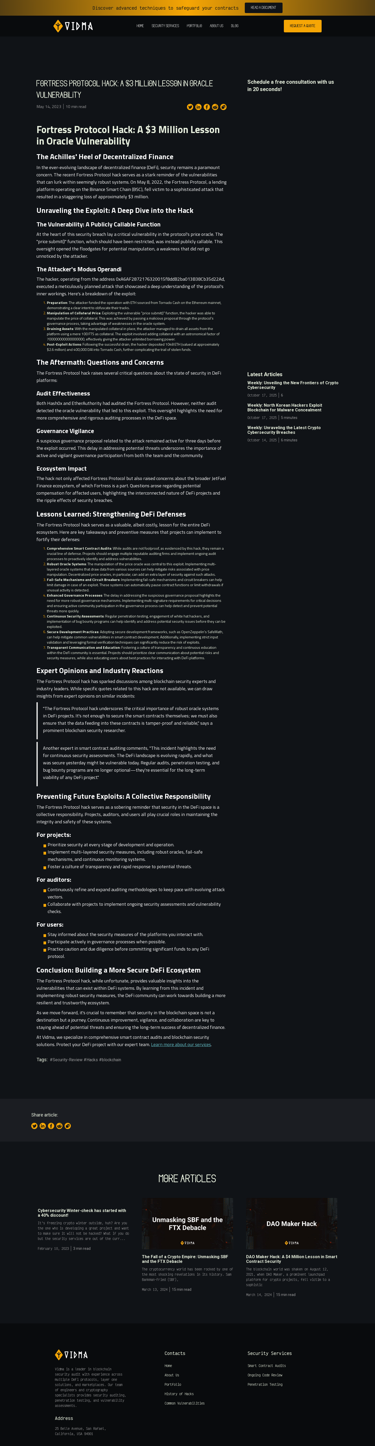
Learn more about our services (181, 1044)
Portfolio (194, 25)
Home (140, 25)
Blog (235, 25)
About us (216, 25)
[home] (73, 26)
